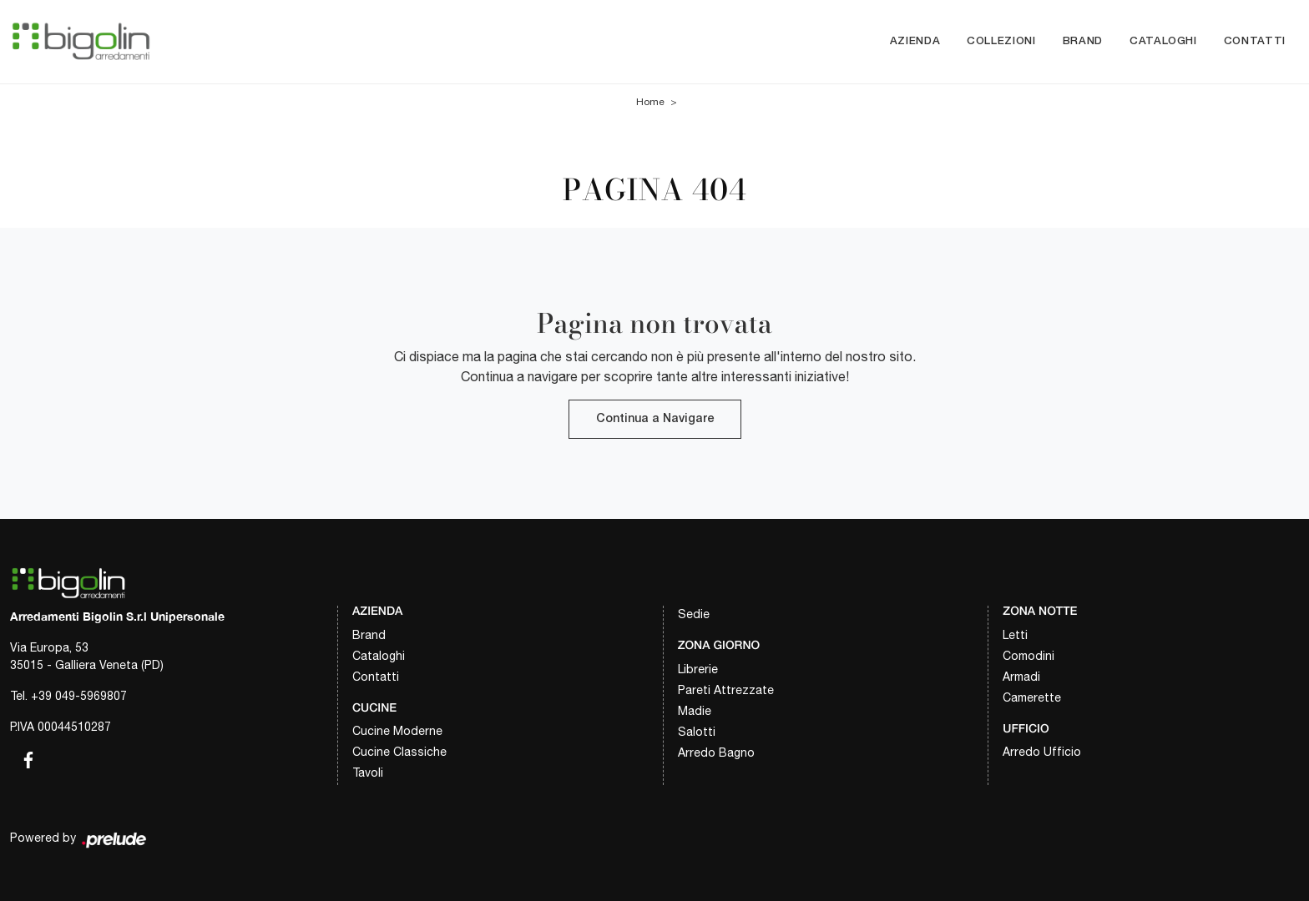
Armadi (1021, 676)
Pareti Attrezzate (726, 690)
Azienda (915, 41)
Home (650, 102)
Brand (1083, 41)
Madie (694, 710)
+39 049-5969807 (79, 695)
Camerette (1032, 697)
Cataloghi (1163, 41)
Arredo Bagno (716, 752)
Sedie (694, 614)
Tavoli (367, 772)
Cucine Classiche (399, 751)
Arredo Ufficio (1042, 751)
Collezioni (1001, 41)
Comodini (1028, 655)
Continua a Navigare (655, 419)
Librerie (698, 669)
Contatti (1255, 41)
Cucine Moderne (397, 730)
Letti (1015, 635)
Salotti (696, 731)
